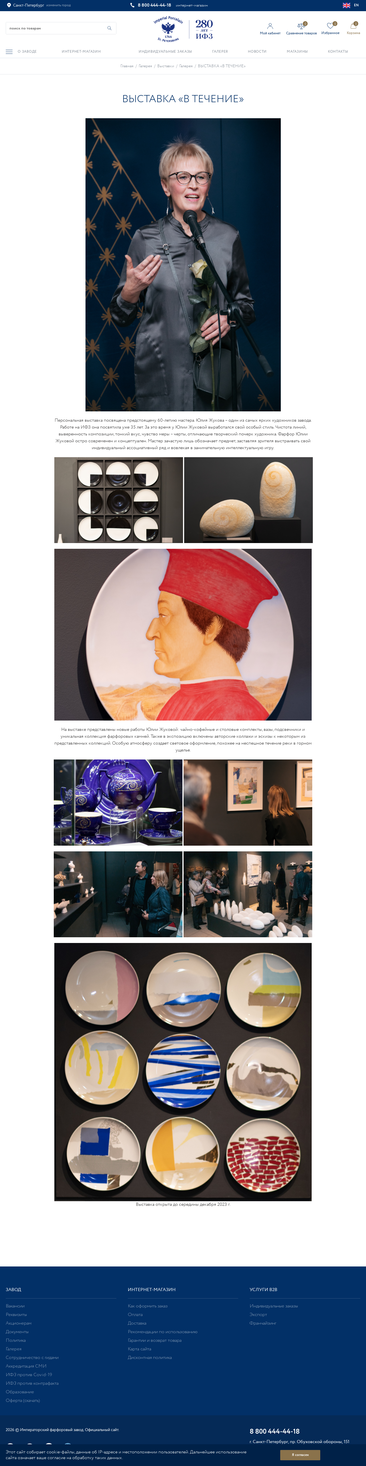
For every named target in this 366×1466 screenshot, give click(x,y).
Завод (13, 1290)
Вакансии (15, 1306)
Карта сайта (139, 1349)
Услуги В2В (263, 1290)
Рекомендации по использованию (163, 1332)
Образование (20, 1392)
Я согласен (300, 1455)
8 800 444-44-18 (154, 5)
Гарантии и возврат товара (155, 1340)
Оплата (135, 1314)
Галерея (13, 1349)
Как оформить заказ (148, 1306)
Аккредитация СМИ (26, 1366)
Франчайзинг (263, 1323)
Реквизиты (16, 1314)
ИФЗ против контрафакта (32, 1383)
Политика (16, 1340)
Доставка (137, 1323)
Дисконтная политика (150, 1357)
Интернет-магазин (152, 1290)
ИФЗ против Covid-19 (29, 1375)
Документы (17, 1332)
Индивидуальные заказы (274, 1306)
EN (351, 5)
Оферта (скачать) (23, 1400)
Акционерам (18, 1323)
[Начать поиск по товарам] (109, 28)
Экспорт (258, 1314)
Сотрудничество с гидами (32, 1357)
